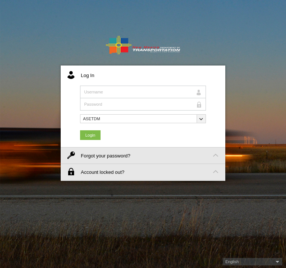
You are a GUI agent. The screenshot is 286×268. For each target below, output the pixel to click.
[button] (143, 118)
